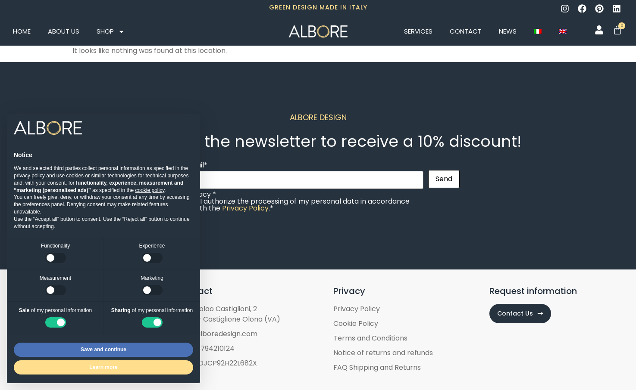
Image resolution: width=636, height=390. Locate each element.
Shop (111, 31)
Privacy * (304, 201)
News (508, 31)
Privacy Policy (245, 208)
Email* (304, 173)
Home (22, 31)
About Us (63, 31)
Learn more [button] (103, 367)
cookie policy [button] (149, 190)
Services (418, 31)
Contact (466, 31)
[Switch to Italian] (537, 31)
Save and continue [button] (103, 350)
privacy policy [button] (29, 176)
